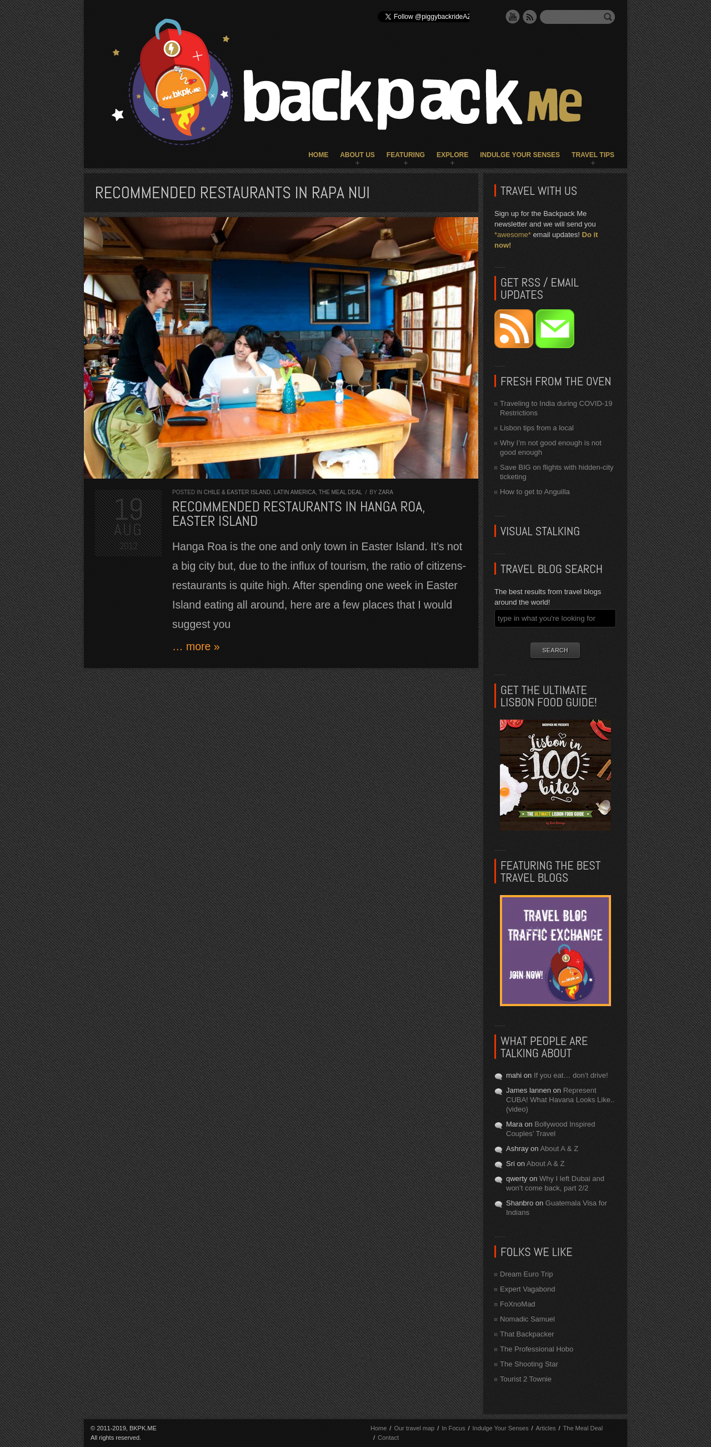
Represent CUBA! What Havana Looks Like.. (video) (560, 1099)
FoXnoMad (517, 1304)
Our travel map (414, 1428)
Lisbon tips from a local (537, 428)
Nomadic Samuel (527, 1319)
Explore (452, 155)
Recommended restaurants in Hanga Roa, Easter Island (298, 514)
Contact (388, 1437)
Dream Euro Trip (526, 1274)
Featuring (406, 155)
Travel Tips (593, 155)
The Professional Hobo (536, 1349)
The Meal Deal (340, 492)
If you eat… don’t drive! (571, 1075)
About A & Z (559, 1148)
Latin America (295, 492)
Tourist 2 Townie (526, 1379)
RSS (530, 16)
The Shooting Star (529, 1364)
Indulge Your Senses (520, 155)
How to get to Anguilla (535, 492)
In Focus (453, 1428)
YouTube (512, 16)
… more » (196, 646)
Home (318, 155)
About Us (357, 155)
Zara (385, 492)
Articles (545, 1428)
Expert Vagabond (527, 1289)
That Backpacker (527, 1334)
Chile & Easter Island (237, 492)
